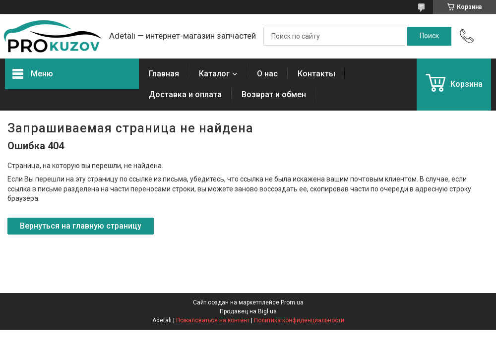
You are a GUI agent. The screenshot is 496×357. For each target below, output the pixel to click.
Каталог (214, 73)
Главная (164, 73)
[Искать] (429, 36)
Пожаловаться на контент (212, 320)
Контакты (316, 73)
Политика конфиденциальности (299, 320)
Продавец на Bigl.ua (248, 311)
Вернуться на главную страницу (80, 226)
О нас (267, 73)
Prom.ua (292, 302)
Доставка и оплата (185, 94)
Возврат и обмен (274, 94)
